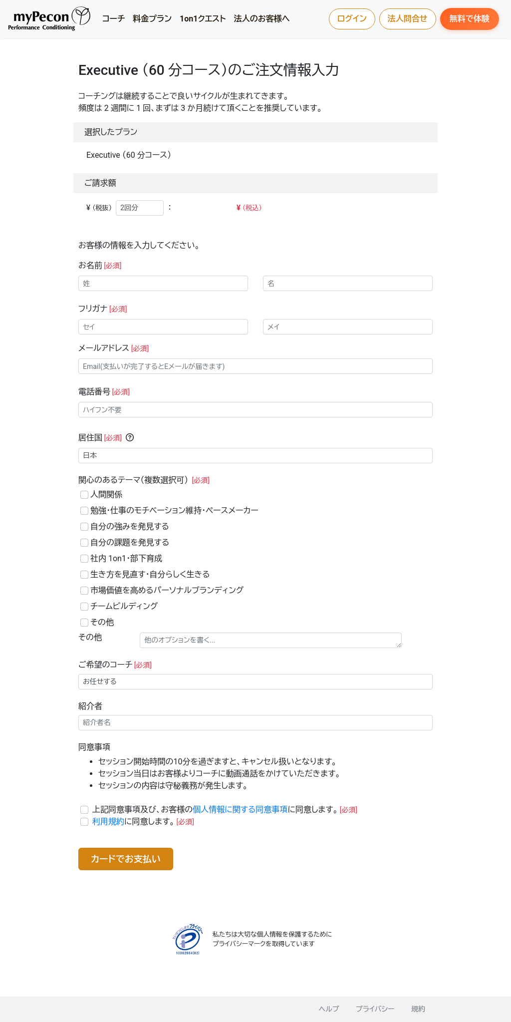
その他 (102, 622)
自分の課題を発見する (129, 542)
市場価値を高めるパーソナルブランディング (167, 590)
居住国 (100, 437)
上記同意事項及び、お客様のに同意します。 (224, 809)
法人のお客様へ (262, 18)
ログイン (352, 18)
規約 (418, 1009)
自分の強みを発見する (129, 526)
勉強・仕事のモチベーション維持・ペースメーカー (174, 510)
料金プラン (152, 18)
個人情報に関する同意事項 (240, 809)
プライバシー (375, 1009)
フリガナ (102, 309)
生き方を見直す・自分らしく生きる (150, 574)
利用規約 (108, 821)
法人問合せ (408, 18)
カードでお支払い (126, 859)
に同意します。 (143, 821)
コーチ (113, 18)
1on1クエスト (203, 18)
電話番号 (104, 391)
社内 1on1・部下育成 (126, 558)
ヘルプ (329, 1009)
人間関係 (106, 494)
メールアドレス (113, 348)
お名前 (100, 265)
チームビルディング (124, 606)
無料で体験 (470, 18)
